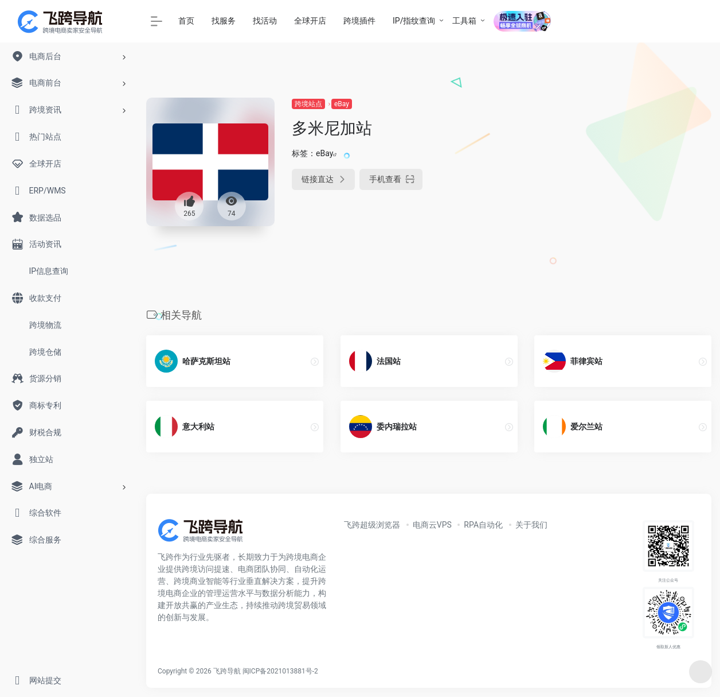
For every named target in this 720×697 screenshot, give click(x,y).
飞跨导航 (227, 671)
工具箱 (464, 20)
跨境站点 (308, 104)
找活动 (265, 20)
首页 (186, 20)
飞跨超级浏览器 (372, 524)
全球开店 (310, 20)
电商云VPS (432, 524)
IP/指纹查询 (414, 20)
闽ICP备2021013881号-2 (280, 671)
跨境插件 (359, 20)
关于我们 (531, 524)
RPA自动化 (483, 524)
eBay (341, 104)
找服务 (224, 20)
